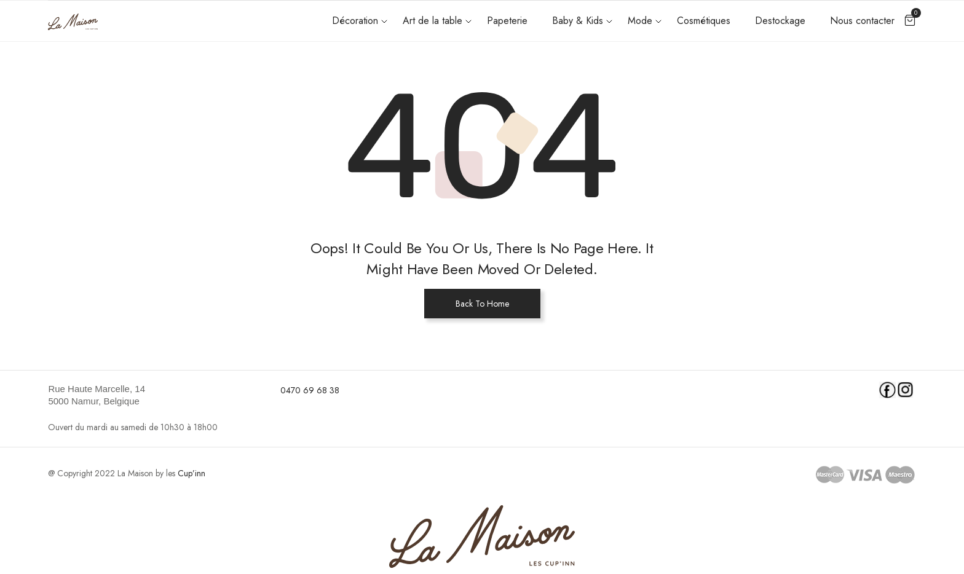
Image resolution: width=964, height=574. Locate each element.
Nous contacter (862, 21)
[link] (156, 395)
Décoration (355, 21)
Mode (640, 21)
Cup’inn (191, 473)
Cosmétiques (703, 21)
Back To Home (482, 303)
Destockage (780, 21)
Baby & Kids (577, 21)
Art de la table (432, 21)
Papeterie (507, 21)
